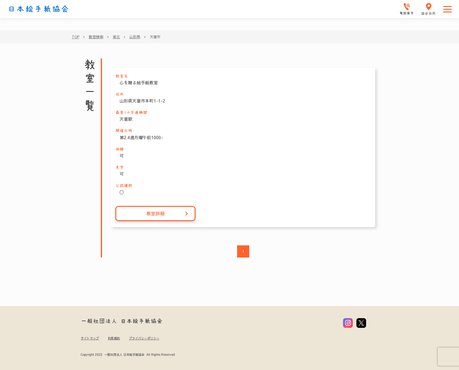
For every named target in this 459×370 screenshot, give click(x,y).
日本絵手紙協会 (38, 9)
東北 (116, 36)
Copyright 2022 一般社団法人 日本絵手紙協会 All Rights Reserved (128, 354)
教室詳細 (167, 213)
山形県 (134, 36)
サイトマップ (90, 338)
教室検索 (96, 36)
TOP (75, 36)
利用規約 (114, 338)
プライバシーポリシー (144, 338)
